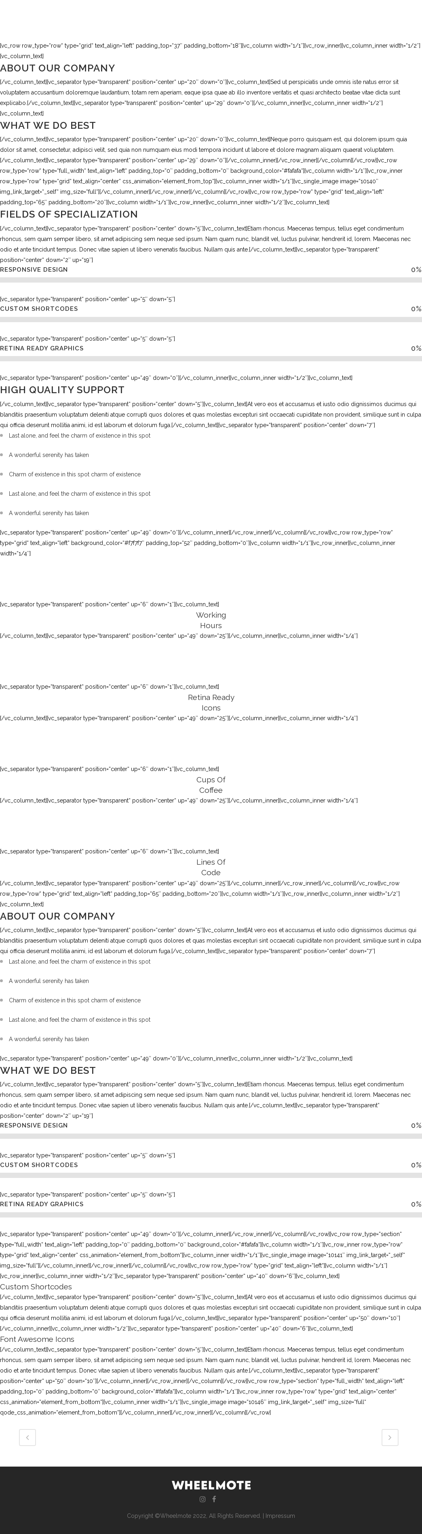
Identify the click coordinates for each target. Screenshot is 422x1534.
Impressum (280, 1516)
